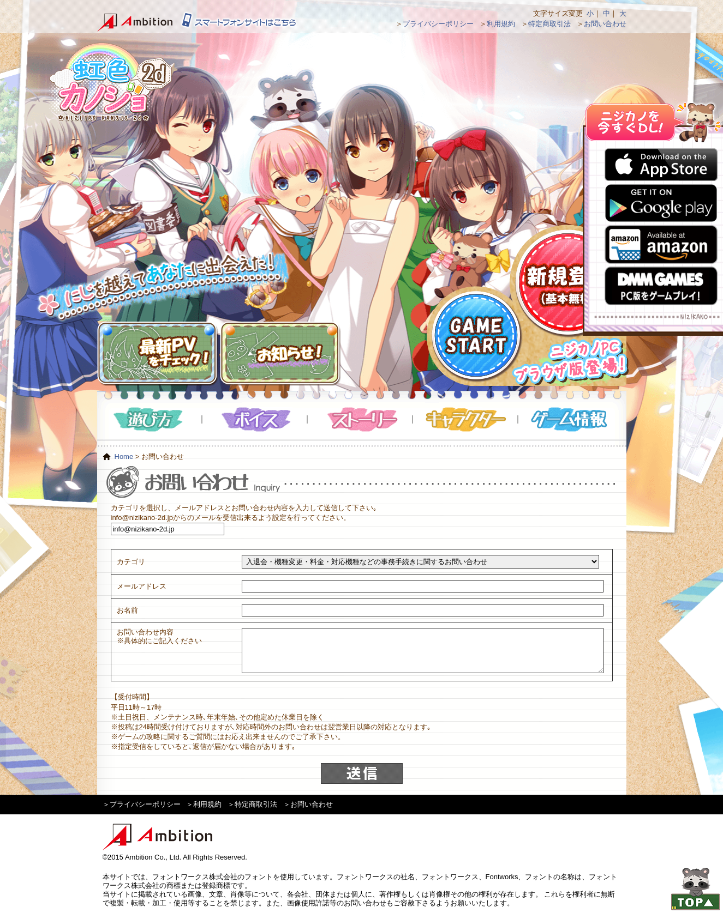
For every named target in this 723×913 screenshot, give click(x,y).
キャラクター (465, 419)
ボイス (255, 419)
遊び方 (149, 419)
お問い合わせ (605, 24)
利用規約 (501, 24)
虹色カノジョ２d (110, 81)
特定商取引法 (549, 24)
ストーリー (360, 419)
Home (124, 456)
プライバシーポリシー (438, 24)
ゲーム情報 (570, 419)
